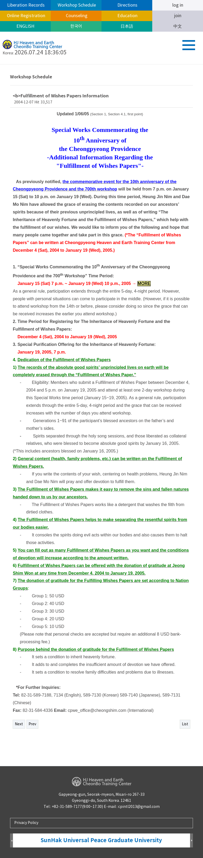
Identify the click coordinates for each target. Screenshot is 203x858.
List (185, 724)
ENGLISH (25, 26)
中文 (177, 26)
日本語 (127, 26)
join (177, 15)
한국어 (76, 26)
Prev (32, 724)
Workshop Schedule (76, 5)
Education (126, 15)
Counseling (76, 15)
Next (19, 724)
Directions (126, 5)
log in (177, 5)
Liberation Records (25, 5)
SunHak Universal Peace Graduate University (101, 840)
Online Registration (25, 15)
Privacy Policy (26, 823)
